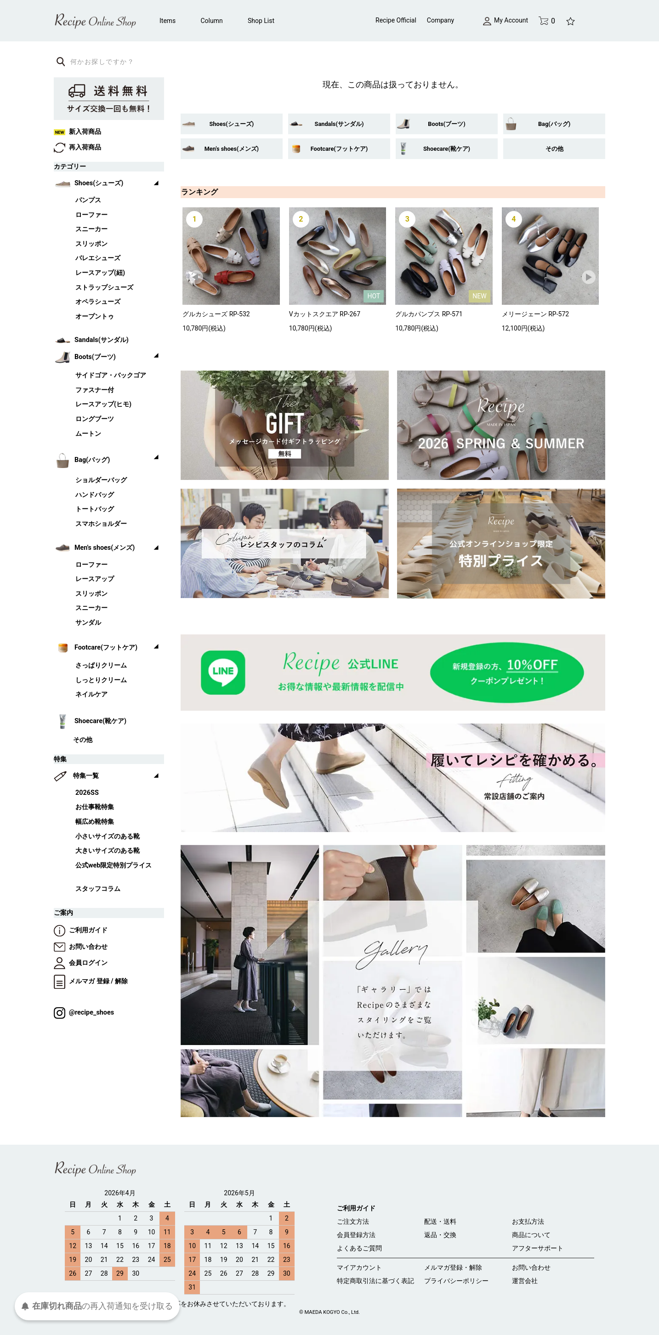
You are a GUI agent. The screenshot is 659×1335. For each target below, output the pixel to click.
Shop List (261, 20)
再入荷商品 (77, 147)
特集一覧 (86, 776)
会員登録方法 (356, 1234)
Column (212, 20)
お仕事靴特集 (94, 807)
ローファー (91, 215)
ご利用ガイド (81, 930)
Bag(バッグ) (554, 123)
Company (440, 20)
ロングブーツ (94, 419)
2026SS (87, 793)
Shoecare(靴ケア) (446, 148)
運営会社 (525, 1280)
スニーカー (91, 229)
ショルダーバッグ (101, 480)
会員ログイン (81, 963)
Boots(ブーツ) (446, 123)
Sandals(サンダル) (339, 123)
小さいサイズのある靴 (107, 836)
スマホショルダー (101, 524)
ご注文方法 (353, 1221)
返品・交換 (440, 1234)
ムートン (88, 434)
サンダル (88, 623)
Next (589, 277)
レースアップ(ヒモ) (103, 404)
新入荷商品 (77, 132)
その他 (554, 148)
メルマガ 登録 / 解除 (91, 981)
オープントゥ (94, 316)
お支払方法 (528, 1221)
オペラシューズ (97, 302)
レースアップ (94, 579)
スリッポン (91, 244)
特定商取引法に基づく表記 (375, 1280)
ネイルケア (91, 694)
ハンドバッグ (94, 495)
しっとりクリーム (101, 680)
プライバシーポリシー (456, 1280)
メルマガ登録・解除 (453, 1267)
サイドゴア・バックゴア (110, 375)
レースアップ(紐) (100, 273)
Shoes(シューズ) (232, 123)
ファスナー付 (94, 390)
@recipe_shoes (84, 1012)
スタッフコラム (97, 889)
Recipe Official (395, 20)
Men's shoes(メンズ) (232, 148)
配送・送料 (440, 1221)
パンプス (88, 200)
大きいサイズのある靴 (107, 851)
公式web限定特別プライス (113, 865)
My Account (505, 20)
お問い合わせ (81, 947)
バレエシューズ (97, 258)
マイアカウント (359, 1267)
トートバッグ (94, 509)
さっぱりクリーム (101, 665)
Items (167, 20)
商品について (531, 1234)
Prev (196, 277)
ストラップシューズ (104, 287)
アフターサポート (537, 1248)
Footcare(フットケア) (339, 148)
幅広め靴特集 (94, 822)
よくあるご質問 (359, 1248)
